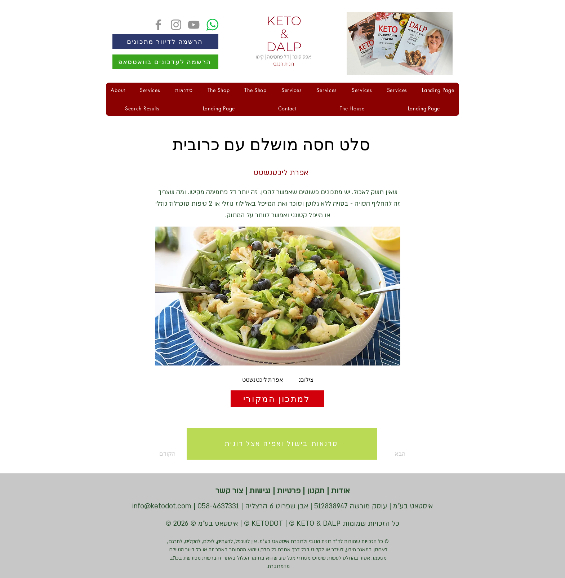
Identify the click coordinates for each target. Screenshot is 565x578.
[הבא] (387, 454)
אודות (339, 491)
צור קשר (229, 491)
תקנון (315, 491)
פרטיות (288, 491)
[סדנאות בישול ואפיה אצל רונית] (282, 444)
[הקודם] (183, 454)
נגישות (259, 491)
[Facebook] (158, 25)
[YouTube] (194, 25)
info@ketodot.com (161, 506)
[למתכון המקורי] (277, 398)
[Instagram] (176, 25)
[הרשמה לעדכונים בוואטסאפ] (165, 61)
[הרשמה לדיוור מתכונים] (165, 41)
